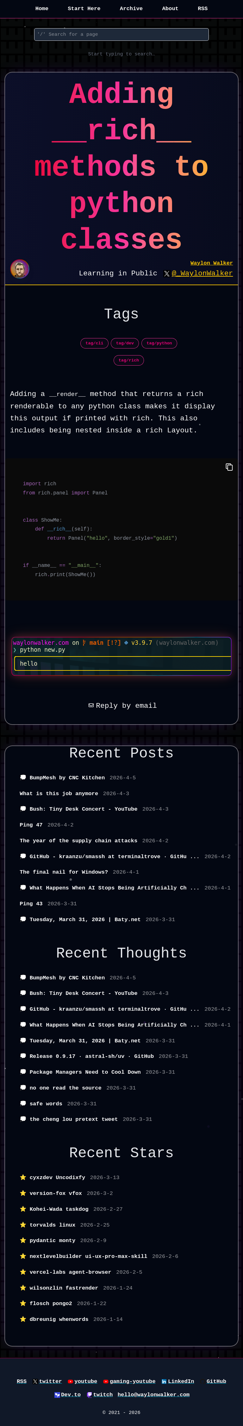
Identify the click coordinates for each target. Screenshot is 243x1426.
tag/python (159, 343)
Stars (152, 1153)
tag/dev (125, 343)
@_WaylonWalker (202, 273)
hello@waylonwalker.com (154, 1395)
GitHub (216, 1382)
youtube (85, 1382)
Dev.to (71, 1395)
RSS (203, 9)
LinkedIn (181, 1382)
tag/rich (129, 360)
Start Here (84, 9)
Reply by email (121, 706)
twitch (103, 1395)
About (170, 9)
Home (41, 9)
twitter (50, 1382)
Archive (131, 9)
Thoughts (152, 953)
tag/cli (94, 343)
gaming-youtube (133, 1382)
